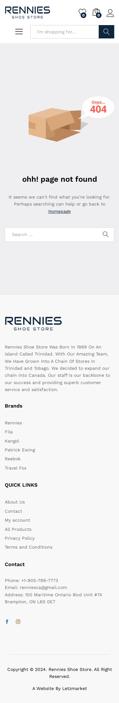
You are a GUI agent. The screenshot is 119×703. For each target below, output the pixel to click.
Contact (13, 511)
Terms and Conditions (28, 547)
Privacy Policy (20, 538)
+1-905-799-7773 (39, 580)
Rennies (13, 422)
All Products (18, 529)
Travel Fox (15, 467)
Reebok (13, 458)
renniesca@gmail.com (43, 587)
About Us (15, 501)
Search (106, 31)
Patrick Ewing (20, 449)
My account (17, 520)
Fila (9, 431)
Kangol (12, 440)
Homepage (59, 211)
